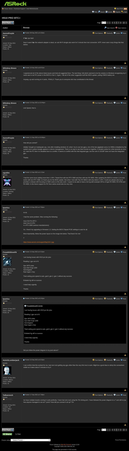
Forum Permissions (121, 440)
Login (125, 12)
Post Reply (7, 23)
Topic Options (120, 28)
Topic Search (109, 28)
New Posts (120, 8)
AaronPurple (9, 33)
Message (26, 27)
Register (118, 12)
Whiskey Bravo (10, 68)
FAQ (95, 12)
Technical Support (19, 8)
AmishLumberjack (11, 360)
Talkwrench (8, 395)
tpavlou (7, 208)
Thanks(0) (108, 33)
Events (109, 12)
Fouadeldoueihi (10, 252)
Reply (124, 33)
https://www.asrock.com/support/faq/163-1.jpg (38, 242)
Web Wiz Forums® (66, 444)
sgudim (7, 173)
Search (102, 12)
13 (123, 23)
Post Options (97, 33)
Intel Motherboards (32, 8)
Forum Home (8, 8)
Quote (118, 33)
